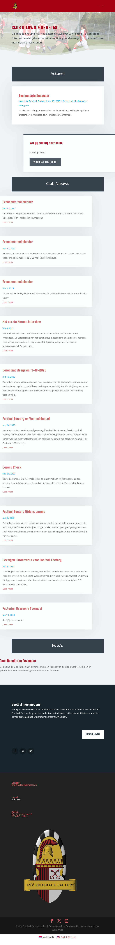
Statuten (16, 799)
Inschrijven (93, 734)
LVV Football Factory (34, 101)
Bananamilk (72, 926)
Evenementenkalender (34, 96)
